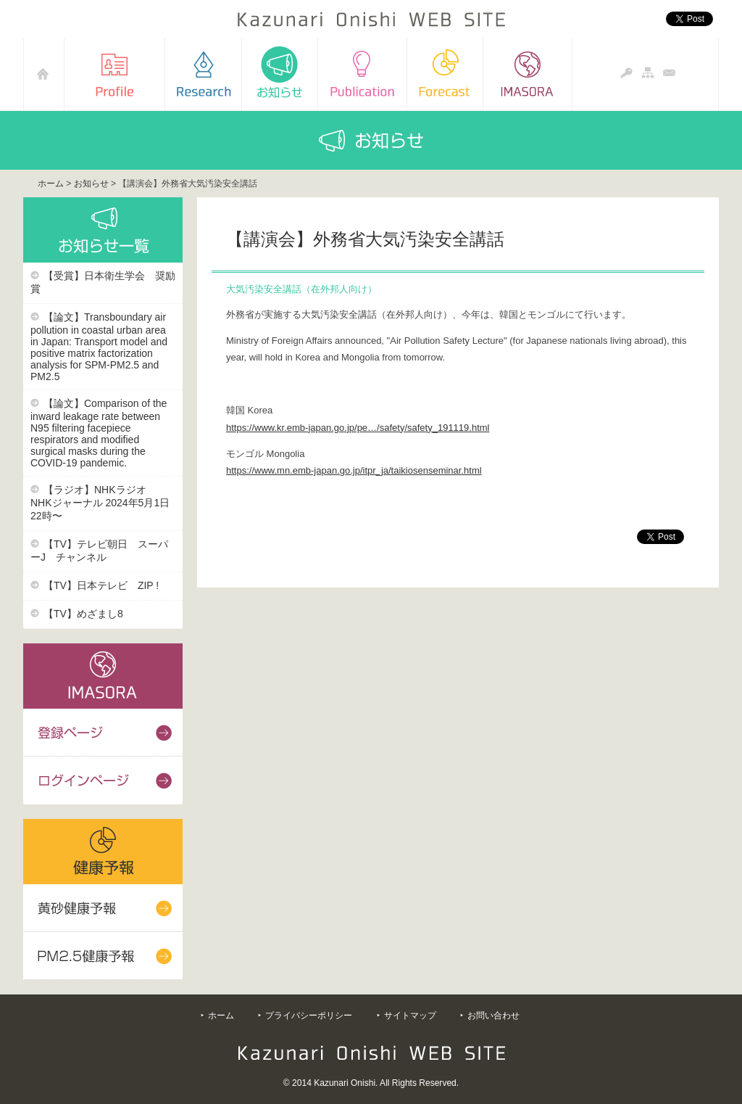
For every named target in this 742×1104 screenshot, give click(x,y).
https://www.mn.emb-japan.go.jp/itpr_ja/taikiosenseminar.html (354, 470)
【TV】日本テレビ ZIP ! (101, 585)
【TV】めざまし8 (83, 613)
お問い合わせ (493, 1015)
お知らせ (91, 183)
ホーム (51, 183)
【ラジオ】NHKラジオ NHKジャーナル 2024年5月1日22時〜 (100, 503)
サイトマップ (410, 1015)
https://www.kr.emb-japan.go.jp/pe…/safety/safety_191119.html (357, 427)
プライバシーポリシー (308, 1015)
